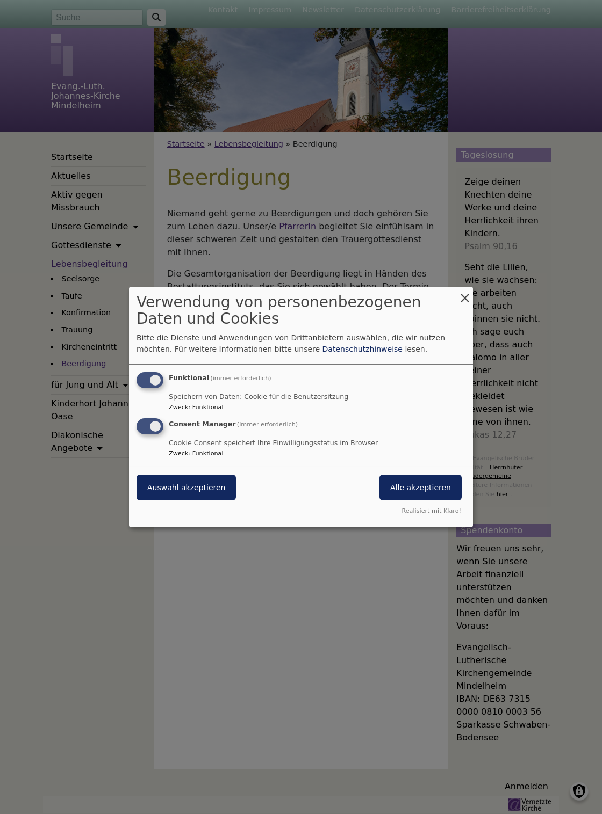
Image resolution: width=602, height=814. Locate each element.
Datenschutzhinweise (362, 349)
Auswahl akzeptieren (186, 487)
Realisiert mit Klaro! (431, 510)
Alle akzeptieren (420, 487)
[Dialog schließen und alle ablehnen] (465, 293)
